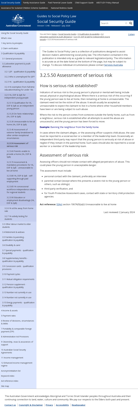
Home (54, 34)
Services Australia (113, 64)
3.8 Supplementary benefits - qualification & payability (15, 259)
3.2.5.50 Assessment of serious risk (17, 144)
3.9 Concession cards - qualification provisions (18, 267)
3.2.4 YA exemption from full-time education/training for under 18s (19, 88)
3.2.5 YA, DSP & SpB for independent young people (16, 96)
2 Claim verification (9, 48)
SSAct (59, 204)
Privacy (49, 405)
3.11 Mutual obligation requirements (18, 279)
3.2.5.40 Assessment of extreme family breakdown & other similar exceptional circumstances (20, 133)
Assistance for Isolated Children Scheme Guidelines (24, 8)
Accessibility (62, 405)
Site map (5, 386)
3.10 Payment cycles (11, 274)
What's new (6, 38)
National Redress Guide (62, 8)
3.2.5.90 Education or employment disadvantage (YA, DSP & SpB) (20, 200)
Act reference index (9, 381)
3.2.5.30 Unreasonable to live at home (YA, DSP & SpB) (21, 123)
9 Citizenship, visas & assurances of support (17, 343)
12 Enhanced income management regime (16, 364)
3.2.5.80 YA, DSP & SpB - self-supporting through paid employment (20, 178)
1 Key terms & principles (12, 43)
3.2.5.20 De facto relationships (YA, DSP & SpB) (20, 115)
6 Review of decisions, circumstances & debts (17, 322)
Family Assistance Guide (34, 2)
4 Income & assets (9, 310)
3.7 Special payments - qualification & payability (18, 251)
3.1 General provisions (12, 58)
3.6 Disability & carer (11, 245)
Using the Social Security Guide (14, 33)
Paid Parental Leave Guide (60, 2)
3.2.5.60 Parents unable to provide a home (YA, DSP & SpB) (19, 154)
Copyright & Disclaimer (31, 405)
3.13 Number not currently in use (16, 292)
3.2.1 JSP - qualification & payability (19, 71)
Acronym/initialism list (10, 370)
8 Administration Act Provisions (15, 336)
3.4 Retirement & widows (13, 232)
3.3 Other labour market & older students (16, 225)
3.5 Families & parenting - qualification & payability (13, 238)
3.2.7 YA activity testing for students (16, 217)
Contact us (10, 405)
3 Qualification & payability (13, 53)
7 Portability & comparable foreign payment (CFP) (16, 330)
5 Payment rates (8, 315)
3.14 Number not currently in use (16, 297)
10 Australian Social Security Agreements (13, 351)
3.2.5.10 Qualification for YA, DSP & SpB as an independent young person (20, 105)
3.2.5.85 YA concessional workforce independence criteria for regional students (21, 189)
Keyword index (7, 376)
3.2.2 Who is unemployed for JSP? (19, 76)
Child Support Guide (84, 2)
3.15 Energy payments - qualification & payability (18, 304)
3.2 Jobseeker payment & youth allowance (16, 65)
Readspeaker (78, 405)
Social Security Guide (10, 2)
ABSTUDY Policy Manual (107, 2)
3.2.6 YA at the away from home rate (18, 209)
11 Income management (12, 357)
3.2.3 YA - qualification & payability (19, 81)
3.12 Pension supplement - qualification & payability (14, 286)
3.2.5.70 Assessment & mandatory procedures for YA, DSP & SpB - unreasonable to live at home (20, 166)
